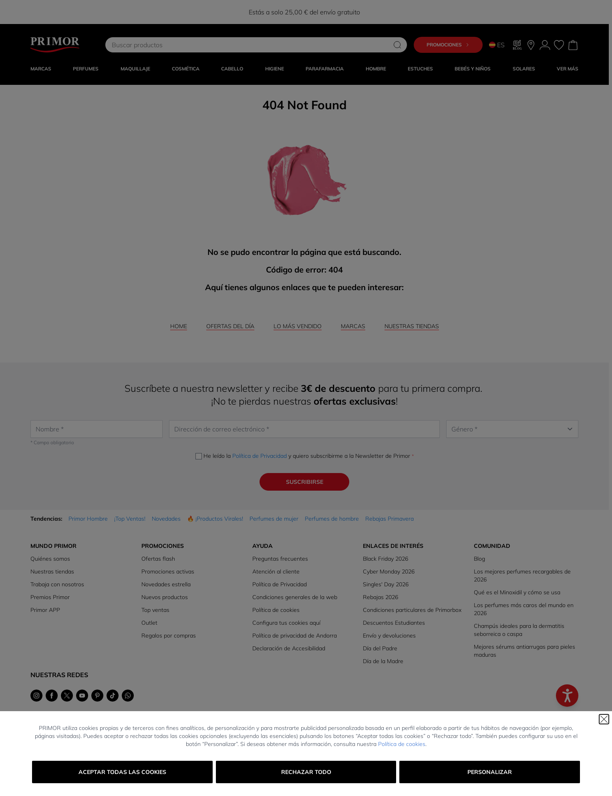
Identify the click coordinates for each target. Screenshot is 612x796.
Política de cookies (401, 744)
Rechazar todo (306, 772)
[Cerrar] (604, 719)
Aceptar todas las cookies (122, 772)
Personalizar (489, 772)
